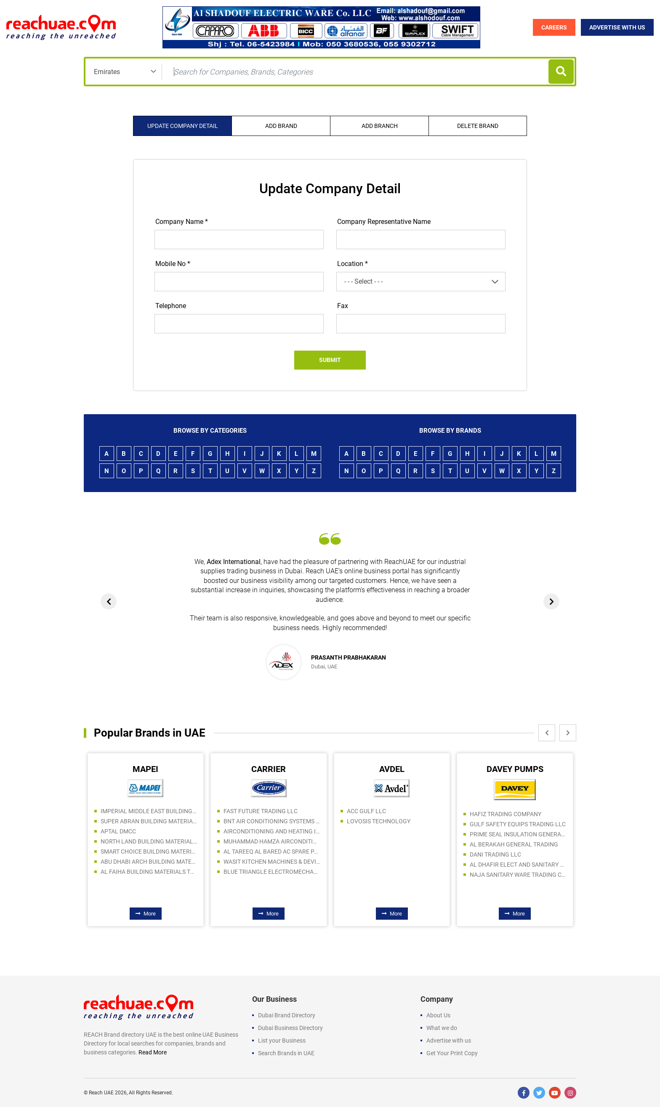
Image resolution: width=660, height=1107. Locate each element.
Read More (152, 1052)
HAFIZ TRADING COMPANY (505, 814)
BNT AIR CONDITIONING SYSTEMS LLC (272, 821)
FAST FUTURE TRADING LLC (261, 811)
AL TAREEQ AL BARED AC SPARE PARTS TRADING (272, 851)
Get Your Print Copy (452, 1053)
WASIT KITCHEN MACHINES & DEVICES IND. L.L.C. (272, 861)
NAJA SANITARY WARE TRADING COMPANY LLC (518, 874)
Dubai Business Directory (290, 1028)
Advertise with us (448, 1040)
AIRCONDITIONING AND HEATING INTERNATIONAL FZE (272, 831)
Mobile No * (172, 264)
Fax (342, 306)
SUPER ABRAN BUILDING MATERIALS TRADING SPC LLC (149, 821)
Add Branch (380, 125)
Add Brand (281, 125)
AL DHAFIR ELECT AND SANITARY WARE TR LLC (518, 864)
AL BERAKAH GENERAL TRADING (514, 844)
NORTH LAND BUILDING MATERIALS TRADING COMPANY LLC (149, 841)
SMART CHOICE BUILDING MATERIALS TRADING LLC (149, 851)
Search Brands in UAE (286, 1053)
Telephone (170, 306)
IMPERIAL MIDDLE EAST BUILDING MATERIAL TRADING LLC (149, 811)
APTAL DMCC (118, 831)
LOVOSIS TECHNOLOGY (378, 821)
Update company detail (182, 125)
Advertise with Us (617, 27)
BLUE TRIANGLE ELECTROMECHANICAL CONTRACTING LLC (272, 871)
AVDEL (392, 769)
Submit (330, 360)
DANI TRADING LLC (495, 854)
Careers (554, 27)
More (146, 913)
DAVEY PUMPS (515, 769)
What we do (441, 1028)
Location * (352, 264)
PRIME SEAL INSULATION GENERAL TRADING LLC (518, 834)
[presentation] (109, 601)
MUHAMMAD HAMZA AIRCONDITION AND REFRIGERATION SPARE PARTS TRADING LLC (272, 841)
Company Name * (181, 222)
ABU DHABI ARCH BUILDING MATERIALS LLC (149, 861)
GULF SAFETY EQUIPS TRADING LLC (518, 824)
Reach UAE (101, 1093)
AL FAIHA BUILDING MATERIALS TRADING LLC (149, 871)
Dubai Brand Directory (286, 1015)
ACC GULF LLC (366, 811)
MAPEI (145, 769)
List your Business (282, 1040)
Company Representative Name (384, 222)
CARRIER (268, 769)
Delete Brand (477, 125)
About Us (438, 1015)
